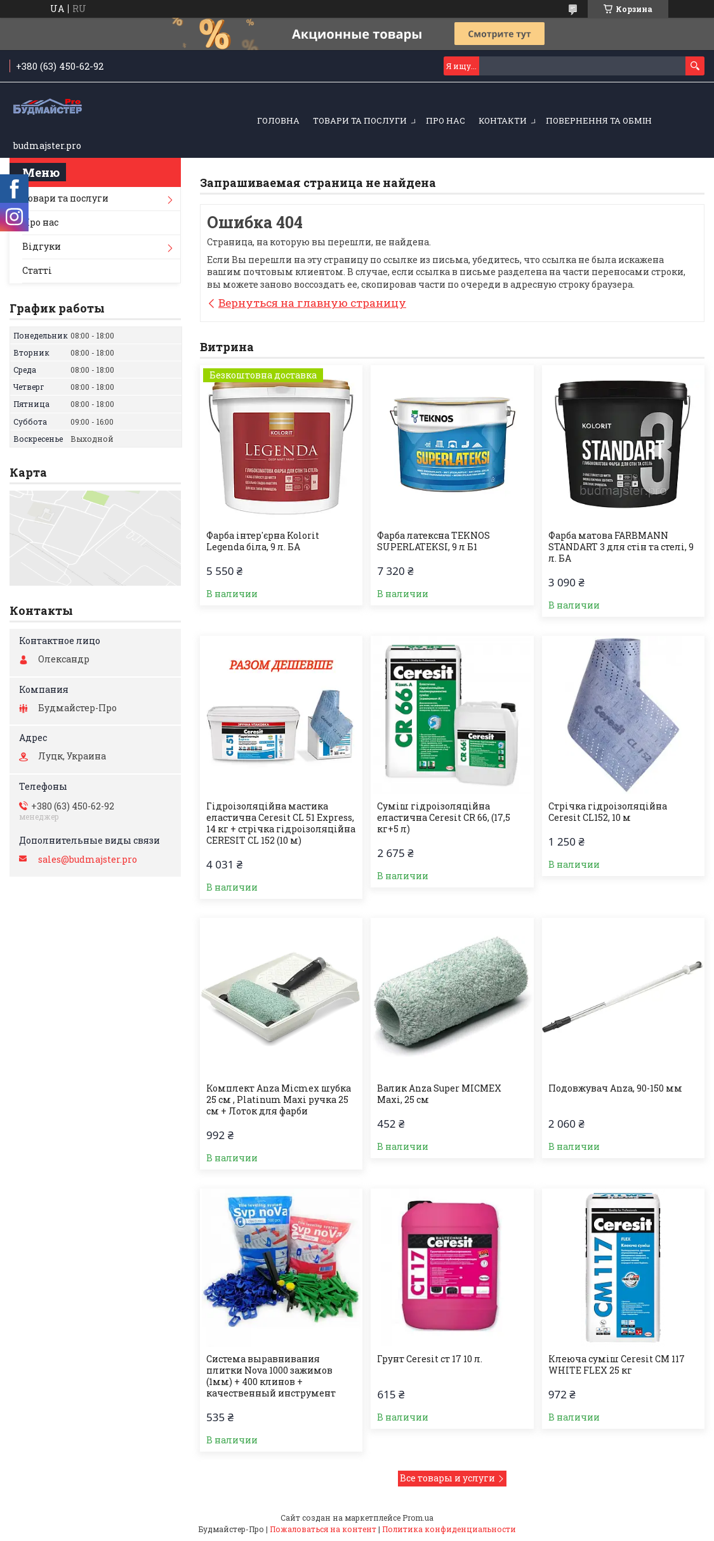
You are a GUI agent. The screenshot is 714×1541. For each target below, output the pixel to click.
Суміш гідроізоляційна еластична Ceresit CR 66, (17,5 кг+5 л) (443, 818)
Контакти (503, 120)
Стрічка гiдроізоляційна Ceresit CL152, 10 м (607, 812)
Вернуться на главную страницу (312, 302)
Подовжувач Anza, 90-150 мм (615, 1088)
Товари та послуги (360, 120)
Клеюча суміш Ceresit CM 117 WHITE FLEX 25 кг (616, 1364)
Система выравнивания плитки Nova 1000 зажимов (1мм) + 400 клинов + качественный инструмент (271, 1376)
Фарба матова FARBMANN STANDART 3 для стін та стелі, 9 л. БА (621, 547)
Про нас (445, 120)
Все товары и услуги (447, 1478)
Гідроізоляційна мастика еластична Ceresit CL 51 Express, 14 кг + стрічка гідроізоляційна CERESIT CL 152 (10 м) (280, 823)
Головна (278, 120)
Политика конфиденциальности (449, 1529)
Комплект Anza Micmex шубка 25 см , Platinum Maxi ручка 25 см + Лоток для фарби (278, 1100)
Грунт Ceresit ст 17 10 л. (429, 1359)
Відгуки (41, 246)
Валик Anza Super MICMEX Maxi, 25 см (439, 1094)
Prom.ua (417, 1517)
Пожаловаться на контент (323, 1529)
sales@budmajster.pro (87, 859)
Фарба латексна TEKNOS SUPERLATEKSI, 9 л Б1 (433, 541)
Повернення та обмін (599, 120)
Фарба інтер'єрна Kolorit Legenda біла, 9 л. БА (262, 541)
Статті (37, 270)
